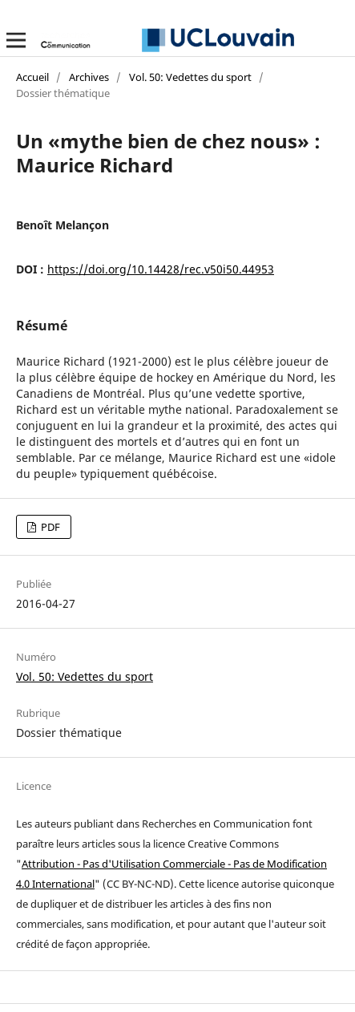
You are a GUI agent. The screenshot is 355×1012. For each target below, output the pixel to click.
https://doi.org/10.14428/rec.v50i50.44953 (160, 269)
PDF (49, 527)
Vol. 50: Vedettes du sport (190, 77)
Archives (89, 77)
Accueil (32, 77)
